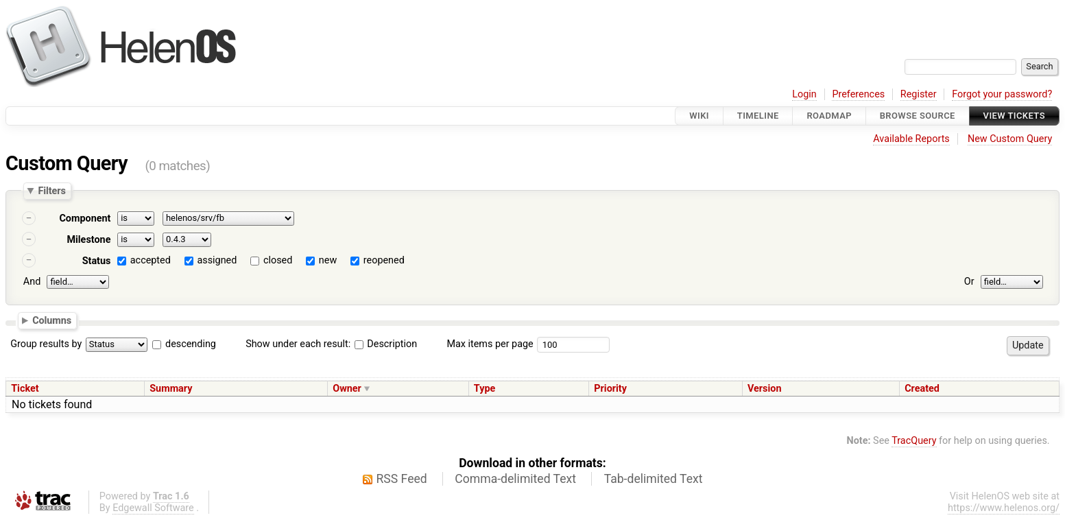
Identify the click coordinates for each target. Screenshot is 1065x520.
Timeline (758, 115)
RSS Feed (401, 479)
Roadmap (829, 115)
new (328, 260)
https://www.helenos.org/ (1004, 508)
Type (484, 388)
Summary (170, 388)
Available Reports (911, 139)
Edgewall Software (153, 508)
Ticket (24, 388)
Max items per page (489, 344)
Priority (610, 388)
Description (386, 344)
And (31, 281)
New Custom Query (1010, 139)
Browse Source (917, 115)
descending (190, 344)
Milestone (88, 240)
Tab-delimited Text (653, 479)
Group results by (46, 344)
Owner (347, 388)
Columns (51, 320)
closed (277, 260)
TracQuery (914, 441)
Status (96, 261)
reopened (384, 260)
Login (804, 94)
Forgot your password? (1002, 94)
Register (918, 94)
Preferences (858, 94)
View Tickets (1014, 115)
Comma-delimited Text (515, 479)
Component (84, 218)
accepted (150, 260)
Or (969, 281)
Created (922, 388)
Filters (51, 190)
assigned (217, 260)
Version (764, 388)
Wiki (699, 115)
